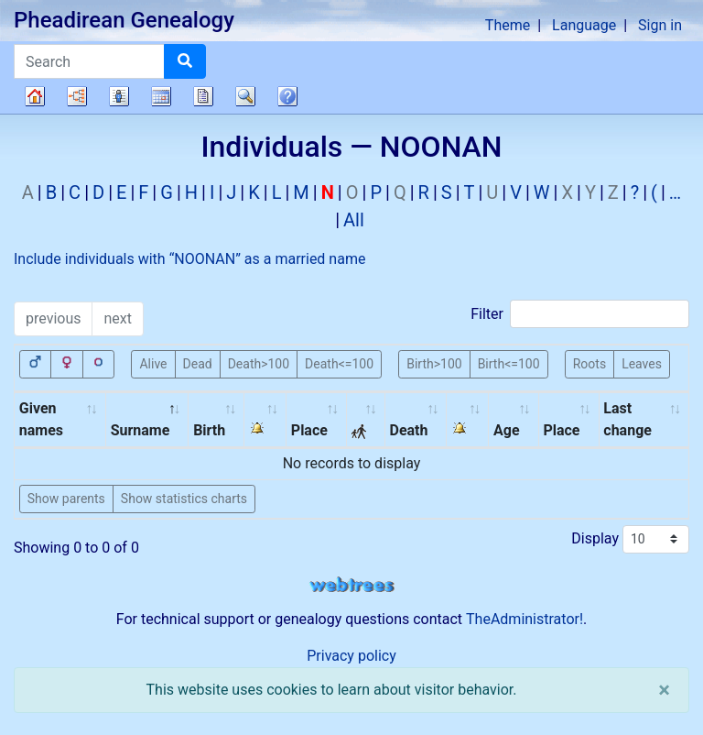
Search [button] (245, 96)
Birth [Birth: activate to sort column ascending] (209, 430)
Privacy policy (351, 655)
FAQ (287, 96)
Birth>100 (433, 363)
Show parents (66, 498)
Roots (589, 363)
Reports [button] (203, 96)
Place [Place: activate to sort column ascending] (309, 430)
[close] (664, 690)
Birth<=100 (509, 363)
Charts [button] (77, 96)
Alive (153, 363)
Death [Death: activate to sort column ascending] (409, 430)
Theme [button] (507, 25)
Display (630, 539)
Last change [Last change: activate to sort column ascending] (627, 419)
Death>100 (258, 363)
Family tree (35, 96)
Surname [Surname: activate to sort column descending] (140, 430)
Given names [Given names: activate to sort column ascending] (41, 419)
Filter (579, 314)
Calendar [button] (161, 96)
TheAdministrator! (524, 619)
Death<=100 (339, 363)
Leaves (642, 363)
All (353, 220)
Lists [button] (119, 96)
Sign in (660, 25)
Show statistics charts (184, 498)
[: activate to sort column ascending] (265, 420)
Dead (197, 363)
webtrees (351, 585)
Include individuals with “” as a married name (189, 259)
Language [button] (584, 25)
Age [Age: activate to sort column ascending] (506, 430)
